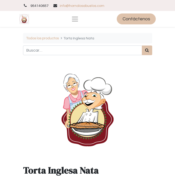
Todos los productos (42, 38)
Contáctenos (136, 19)
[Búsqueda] (147, 50)
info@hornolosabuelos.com (82, 6)
